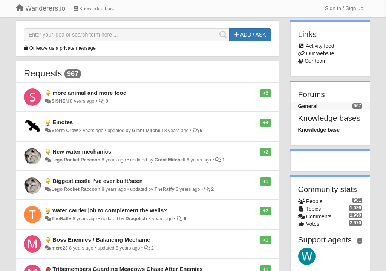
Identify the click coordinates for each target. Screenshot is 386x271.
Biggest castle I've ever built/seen (97, 181)
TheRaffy (165, 189)
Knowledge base (319, 130)
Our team (315, 61)
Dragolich (136, 218)
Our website (320, 53)
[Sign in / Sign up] (344, 8)
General (308, 106)
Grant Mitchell (147, 130)
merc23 (59, 248)
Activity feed (320, 46)
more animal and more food (89, 93)
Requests (43, 73)
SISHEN (60, 101)
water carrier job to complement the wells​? (109, 210)
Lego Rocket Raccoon (75, 160)
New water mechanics (81, 151)
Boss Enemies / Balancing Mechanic (101, 239)
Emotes (62, 122)
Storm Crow (64, 130)
